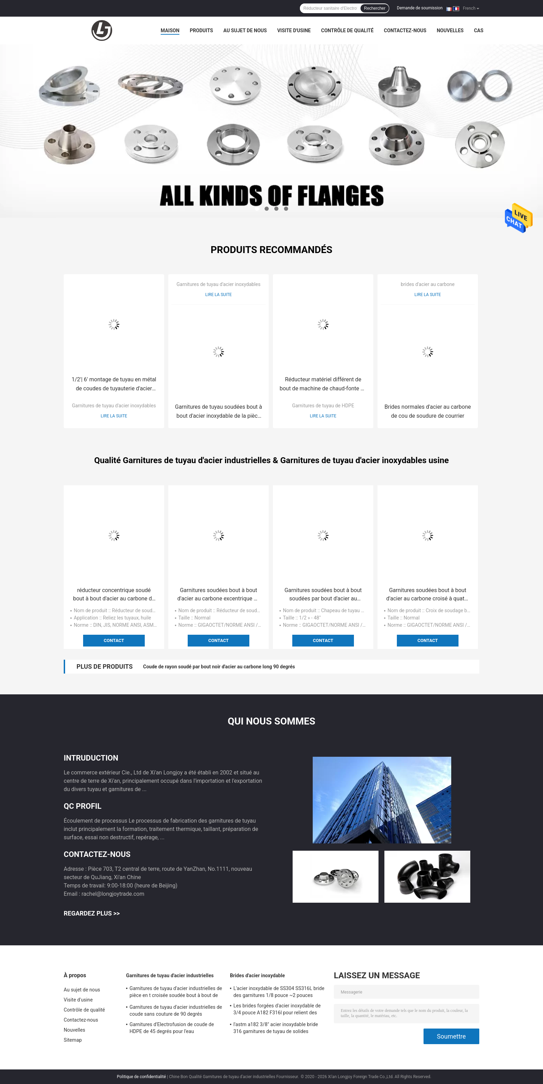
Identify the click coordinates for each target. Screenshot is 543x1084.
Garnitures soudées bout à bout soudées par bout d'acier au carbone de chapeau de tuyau (323, 595)
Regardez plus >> (92, 913)
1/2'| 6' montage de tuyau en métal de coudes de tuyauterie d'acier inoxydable (114, 384)
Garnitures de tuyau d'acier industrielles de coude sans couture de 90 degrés (176, 1010)
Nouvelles (450, 30)
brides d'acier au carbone (428, 284)
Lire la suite (114, 416)
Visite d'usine (294, 30)
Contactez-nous (405, 30)
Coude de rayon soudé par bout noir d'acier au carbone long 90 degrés (219, 666)
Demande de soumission (420, 8)
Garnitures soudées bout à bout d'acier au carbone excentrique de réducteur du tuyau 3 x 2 (218, 595)
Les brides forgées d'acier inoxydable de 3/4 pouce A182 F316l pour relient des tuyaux (277, 1010)
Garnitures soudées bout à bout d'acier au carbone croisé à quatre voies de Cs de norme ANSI (427, 595)
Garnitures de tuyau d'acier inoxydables (114, 405)
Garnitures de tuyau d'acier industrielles (170, 975)
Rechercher (374, 8)
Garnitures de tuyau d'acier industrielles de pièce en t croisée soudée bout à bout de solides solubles (176, 993)
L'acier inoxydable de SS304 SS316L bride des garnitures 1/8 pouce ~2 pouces (278, 992)
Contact (114, 640)
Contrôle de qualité (347, 30)
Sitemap (73, 1040)
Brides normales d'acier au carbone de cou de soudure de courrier (427, 411)
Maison (170, 30)
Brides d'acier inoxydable (257, 975)
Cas (478, 30)
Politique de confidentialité (141, 1076)
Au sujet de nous (245, 30)
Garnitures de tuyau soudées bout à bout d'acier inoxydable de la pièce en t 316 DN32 (218, 412)
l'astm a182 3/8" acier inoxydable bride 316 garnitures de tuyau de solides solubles (275, 1029)
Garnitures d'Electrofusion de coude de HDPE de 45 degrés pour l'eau (172, 1028)
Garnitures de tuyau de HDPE (323, 405)
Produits (201, 30)
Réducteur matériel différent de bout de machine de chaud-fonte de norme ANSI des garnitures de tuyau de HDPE (322, 384)
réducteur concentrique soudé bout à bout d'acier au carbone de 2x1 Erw (114, 595)
